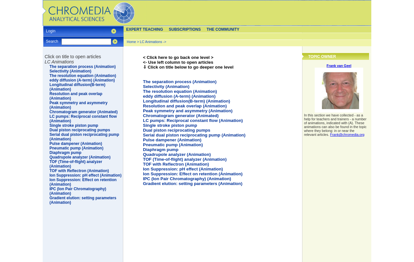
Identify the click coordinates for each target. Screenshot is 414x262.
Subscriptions (185, 29)
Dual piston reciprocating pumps (176, 130)
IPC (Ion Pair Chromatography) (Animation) (187, 178)
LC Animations (151, 42)
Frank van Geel (339, 66)
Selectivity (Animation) (166, 86)
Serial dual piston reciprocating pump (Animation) (194, 135)
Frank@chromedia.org (347, 134)
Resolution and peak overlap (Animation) (185, 106)
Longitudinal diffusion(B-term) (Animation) (186, 101)
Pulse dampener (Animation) (172, 139)
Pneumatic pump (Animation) (173, 144)
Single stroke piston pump (170, 125)
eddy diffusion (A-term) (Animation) (179, 96)
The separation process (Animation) (179, 81)
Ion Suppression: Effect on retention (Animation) (193, 173)
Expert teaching (144, 29)
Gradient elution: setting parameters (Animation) (192, 183)
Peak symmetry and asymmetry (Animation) (188, 110)
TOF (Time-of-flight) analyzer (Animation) (185, 159)
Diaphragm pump (161, 149)
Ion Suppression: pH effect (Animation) (183, 169)
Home (131, 42)
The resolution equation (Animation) (180, 91)
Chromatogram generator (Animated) (181, 115)
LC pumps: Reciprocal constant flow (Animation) (193, 120)
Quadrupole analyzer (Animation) (177, 154)
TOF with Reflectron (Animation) (176, 164)
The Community (223, 29)
